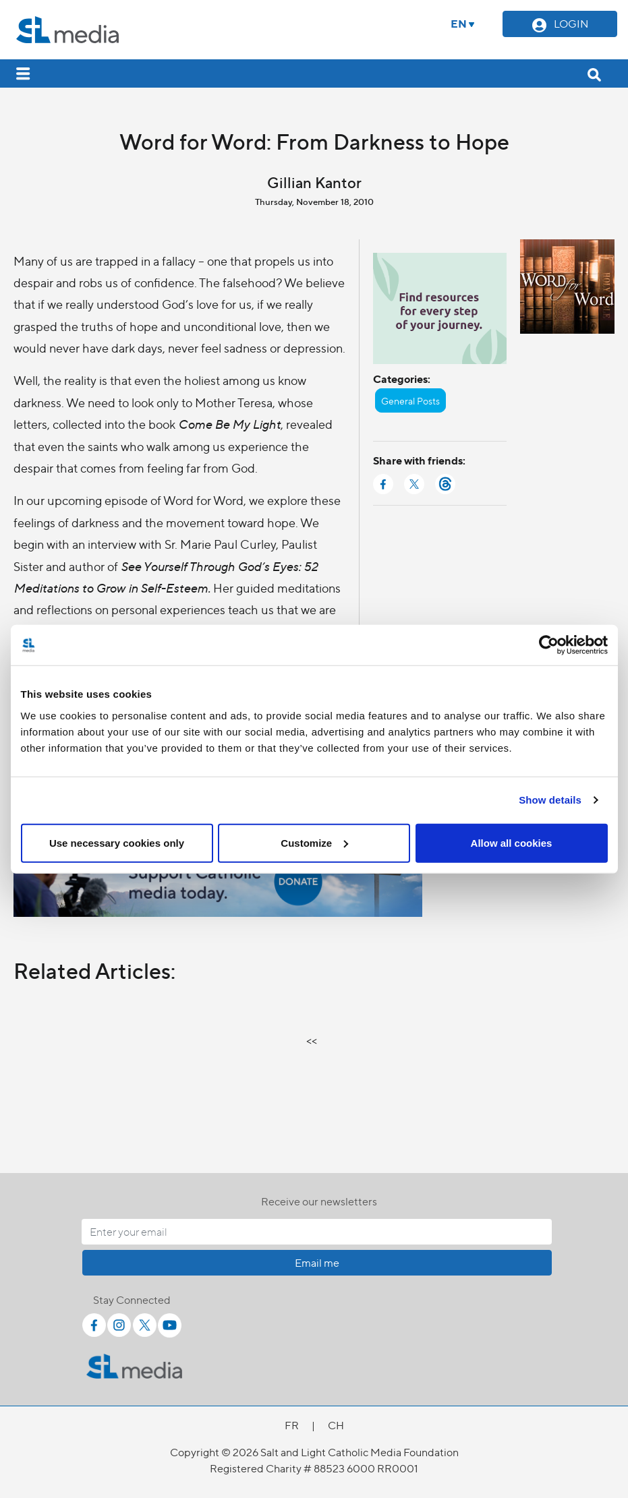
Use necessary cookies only (116, 842)
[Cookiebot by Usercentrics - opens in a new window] (549, 645)
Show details (550, 800)
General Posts (410, 400)
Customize (314, 842)
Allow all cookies (511, 842)
